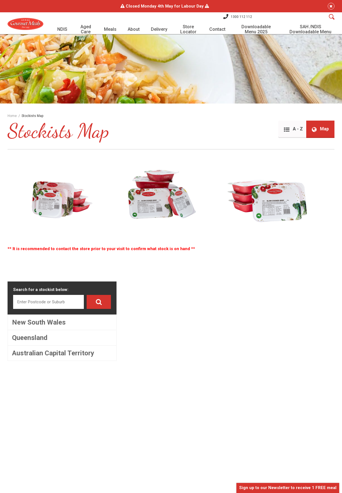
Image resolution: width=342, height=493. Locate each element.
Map (317, 139)
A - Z (288, 139)
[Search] (328, 19)
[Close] (328, 6)
